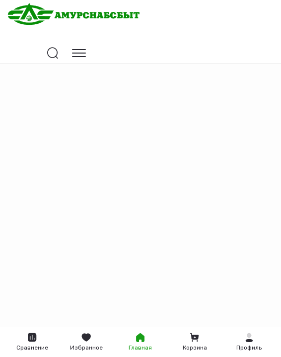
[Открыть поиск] (52, 53)
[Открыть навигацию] (78, 53)
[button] (249, 342)
